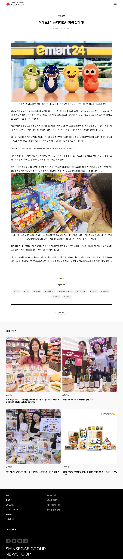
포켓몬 (68, 297)
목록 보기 (61, 312)
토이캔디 (105, 291)
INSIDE (9, 500)
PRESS (9, 495)
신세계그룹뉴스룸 (66, 291)
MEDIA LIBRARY (13, 510)
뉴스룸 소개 (51, 495)
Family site (11, 529)
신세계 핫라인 (52, 500)
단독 (27, 291)
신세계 (37, 291)
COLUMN (10, 505)
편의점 (57, 297)
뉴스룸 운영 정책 (53, 510)
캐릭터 (94, 291)
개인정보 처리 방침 (54, 505)
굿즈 (17, 291)
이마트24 (67, 28)
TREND (9, 515)
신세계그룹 (49, 291)
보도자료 (61, 16)
